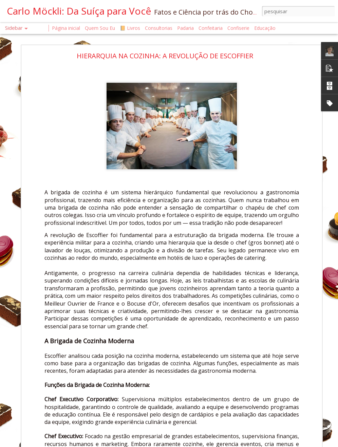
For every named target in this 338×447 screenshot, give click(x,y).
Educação (265, 28)
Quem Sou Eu (100, 28)
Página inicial (66, 28)
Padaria (186, 28)
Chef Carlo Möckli (229, 398)
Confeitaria (211, 28)
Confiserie (238, 28)
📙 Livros (130, 28)
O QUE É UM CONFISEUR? (40, 392)
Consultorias (158, 28)
